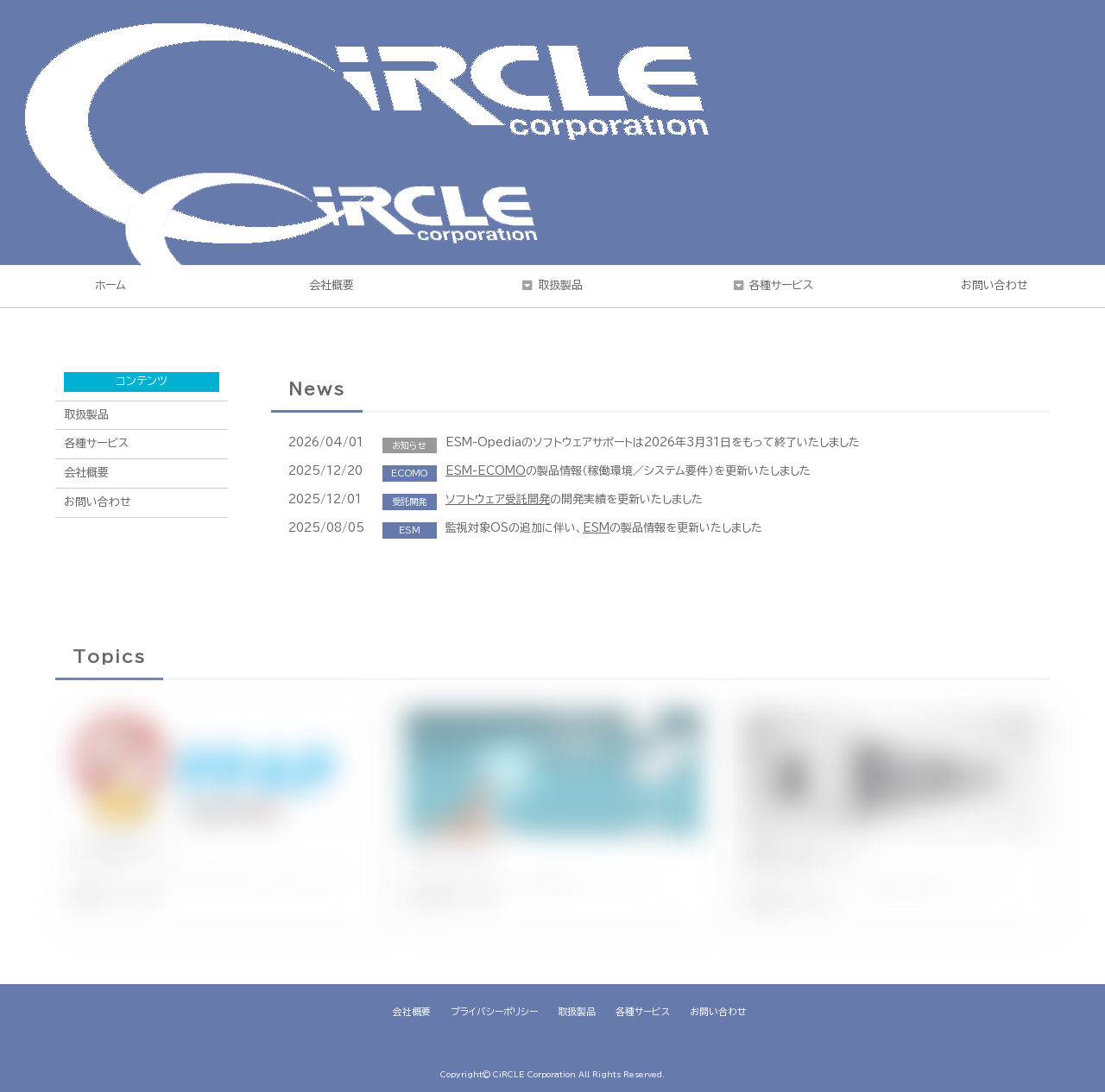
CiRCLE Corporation (534, 1074)
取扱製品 (560, 285)
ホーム (110, 285)
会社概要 (331, 285)
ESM (596, 527)
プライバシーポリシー (494, 1011)
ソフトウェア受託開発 (497, 499)
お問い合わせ (994, 285)
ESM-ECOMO (485, 471)
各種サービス (780, 285)
